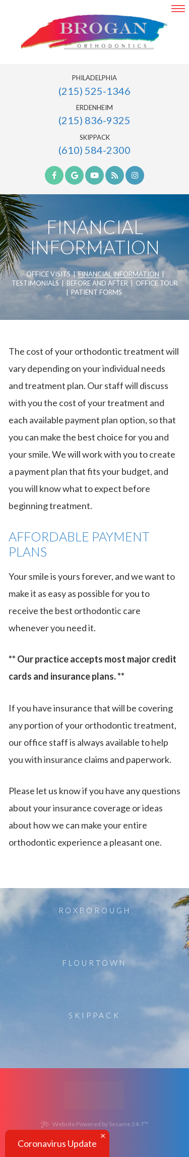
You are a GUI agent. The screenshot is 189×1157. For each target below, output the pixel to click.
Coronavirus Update (57, 1143)
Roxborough (94, 910)
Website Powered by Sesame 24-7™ (95, 1124)
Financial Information (118, 274)
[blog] (114, 175)
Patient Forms (96, 292)
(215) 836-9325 (94, 120)
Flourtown (94, 962)
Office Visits (48, 274)
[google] (74, 175)
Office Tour (157, 283)
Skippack (95, 137)
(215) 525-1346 (94, 91)
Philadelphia (94, 78)
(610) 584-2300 (94, 150)
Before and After (97, 283)
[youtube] (94, 175)
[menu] (178, 8)
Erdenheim (94, 108)
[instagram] (134, 175)
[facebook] (54, 175)
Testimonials (35, 283)
